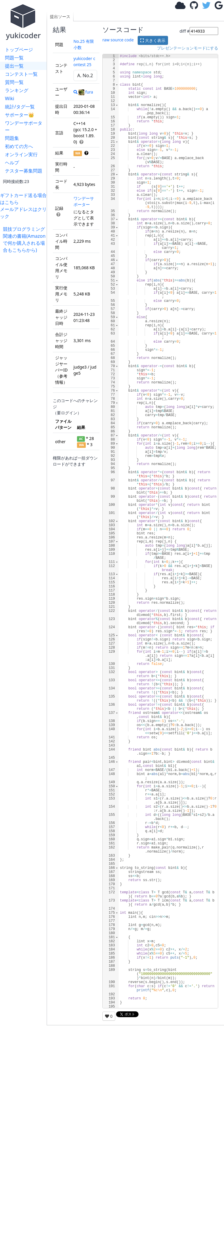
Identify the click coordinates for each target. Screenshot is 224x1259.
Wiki (9, 98)
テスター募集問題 (23, 171)
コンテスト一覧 (21, 74)
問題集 (12, 138)
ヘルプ (12, 162)
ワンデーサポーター (23, 126)
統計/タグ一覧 (20, 106)
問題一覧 (14, 57)
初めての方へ (19, 146)
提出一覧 (14, 66)
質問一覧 (14, 82)
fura (85, 92)
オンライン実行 (21, 154)
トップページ (19, 49)
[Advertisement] (25, 340)
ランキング (16, 90)
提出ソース (60, 16)
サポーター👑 (19, 115)
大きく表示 (152, 40)
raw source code (118, 40)
